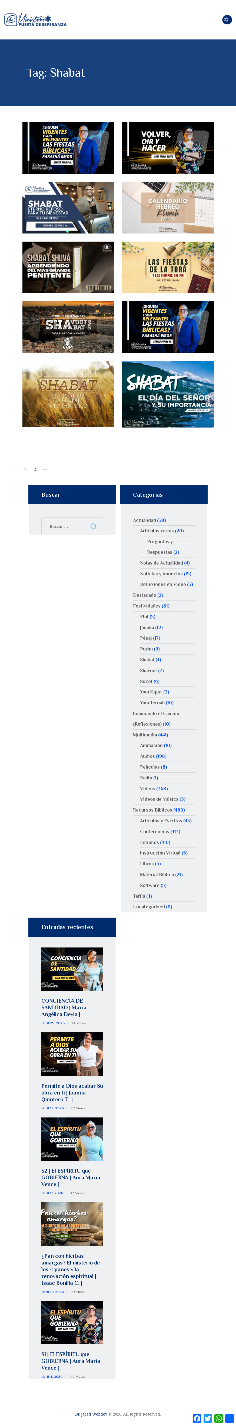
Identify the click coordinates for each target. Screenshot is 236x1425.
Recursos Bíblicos (152, 810)
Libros (147, 863)
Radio (146, 777)
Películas (150, 767)
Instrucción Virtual (160, 853)
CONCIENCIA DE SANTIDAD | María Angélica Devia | (64, 1007)
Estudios (149, 842)
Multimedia (145, 734)
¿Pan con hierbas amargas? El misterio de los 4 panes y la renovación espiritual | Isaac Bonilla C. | (70, 1269)
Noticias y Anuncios (161, 573)
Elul (144, 616)
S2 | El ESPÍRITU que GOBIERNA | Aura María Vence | (70, 1177)
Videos (147, 788)
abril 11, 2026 (52, 1193)
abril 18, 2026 (52, 1108)
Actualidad (144, 520)
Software (149, 885)
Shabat (147, 659)
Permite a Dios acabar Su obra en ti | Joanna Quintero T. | (72, 1092)
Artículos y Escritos (161, 820)
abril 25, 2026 (53, 1023)
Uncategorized (149, 906)
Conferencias (154, 831)
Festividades (147, 606)
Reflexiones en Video (163, 584)
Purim (146, 649)
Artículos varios (157, 530)
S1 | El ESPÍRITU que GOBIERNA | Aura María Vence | (70, 1361)
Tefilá (139, 896)
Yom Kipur (151, 692)
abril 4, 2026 (51, 1376)
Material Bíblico (157, 874)
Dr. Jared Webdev (91, 1414)
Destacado (144, 595)
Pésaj (146, 638)
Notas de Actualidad (161, 563)
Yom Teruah (152, 702)
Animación (151, 745)
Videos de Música (159, 799)
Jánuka (147, 627)
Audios (147, 756)
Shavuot (148, 670)
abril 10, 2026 (52, 1292)
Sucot (146, 681)
